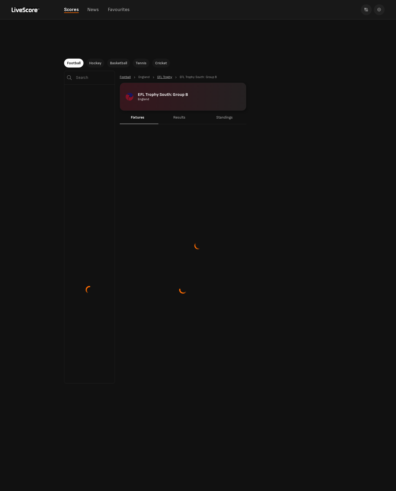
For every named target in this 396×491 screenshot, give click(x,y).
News (93, 9)
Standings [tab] (224, 117)
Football (74, 63)
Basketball (118, 63)
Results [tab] (179, 117)
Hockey (95, 63)
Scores (71, 9)
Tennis (141, 63)
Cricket (161, 63)
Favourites (118, 9)
